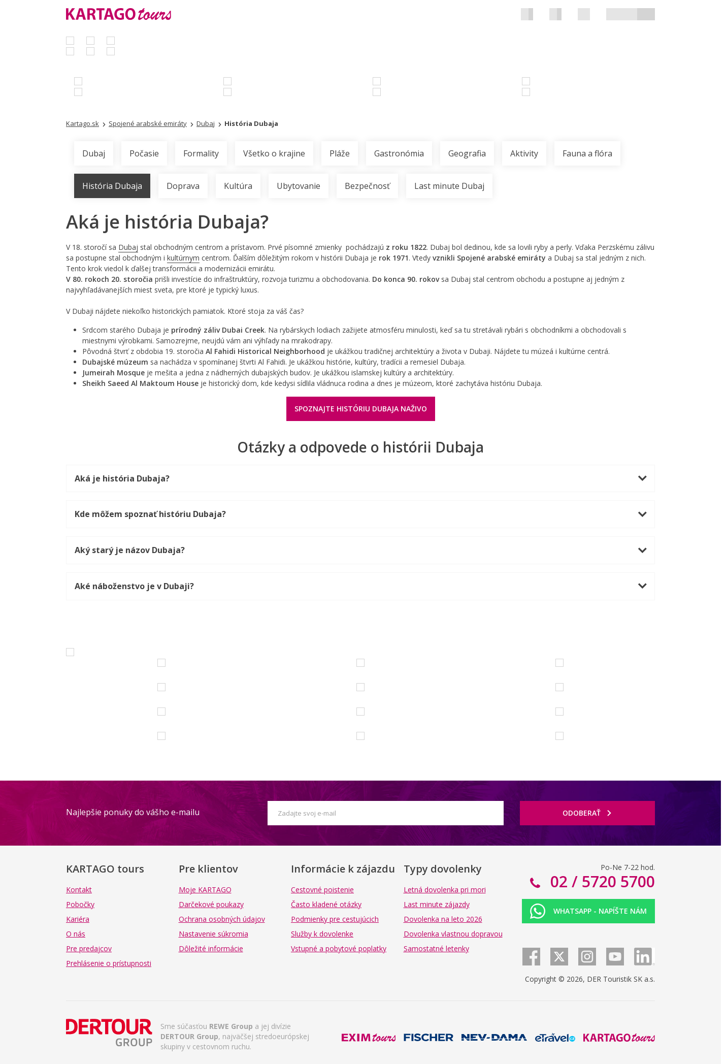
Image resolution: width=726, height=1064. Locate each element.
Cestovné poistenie (322, 889)
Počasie (144, 153)
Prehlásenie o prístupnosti (108, 963)
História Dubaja (112, 185)
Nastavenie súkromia (213, 934)
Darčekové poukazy (211, 904)
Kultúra (238, 185)
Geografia (467, 153)
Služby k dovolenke (322, 934)
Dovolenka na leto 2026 (443, 919)
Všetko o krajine (274, 153)
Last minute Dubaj (449, 185)
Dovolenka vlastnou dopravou (453, 934)
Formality (201, 153)
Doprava (183, 185)
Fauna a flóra (587, 153)
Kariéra (77, 919)
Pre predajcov (89, 948)
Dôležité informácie (211, 948)
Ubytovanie (298, 185)
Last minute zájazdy (437, 904)
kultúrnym (183, 258)
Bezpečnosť (367, 185)
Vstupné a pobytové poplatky (338, 948)
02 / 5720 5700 (600, 881)
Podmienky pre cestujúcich (335, 919)
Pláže (339, 153)
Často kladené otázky (326, 904)
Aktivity (524, 153)
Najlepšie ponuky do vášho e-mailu (133, 812)
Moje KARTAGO (205, 889)
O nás (75, 934)
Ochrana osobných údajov (222, 919)
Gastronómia (399, 153)
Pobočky (80, 904)
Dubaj (93, 153)
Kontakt (79, 889)
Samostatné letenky (436, 948)
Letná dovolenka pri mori (445, 889)
